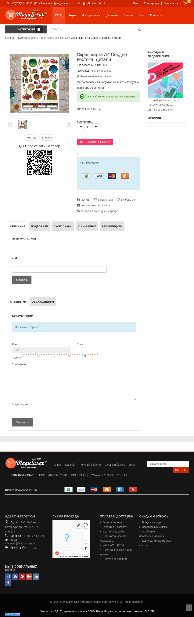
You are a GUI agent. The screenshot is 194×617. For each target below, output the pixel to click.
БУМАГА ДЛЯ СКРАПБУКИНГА (108, 475)
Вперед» (47, 137)
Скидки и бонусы (115, 464)
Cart (185, 3)
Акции (72, 15)
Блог (141, 15)
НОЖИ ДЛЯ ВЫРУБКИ (53, 475)
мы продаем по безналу (93, 205)
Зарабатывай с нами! (155, 526)
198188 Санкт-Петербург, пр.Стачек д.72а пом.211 (22, 527)
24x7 (34, 547)
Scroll (189, 607)
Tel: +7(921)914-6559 (19, 3)
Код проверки (20, 404)
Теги (13, 257)
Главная (10, 37)
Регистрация (152, 3)
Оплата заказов (112, 522)
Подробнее (39, 226)
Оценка (16, 357)
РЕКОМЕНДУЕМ (112, 226)
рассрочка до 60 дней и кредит (97, 211)
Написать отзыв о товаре (94, 76)
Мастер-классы (91, 15)
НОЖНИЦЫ (78, 475)
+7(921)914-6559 (33, 536)
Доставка (112, 15)
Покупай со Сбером (115, 558)
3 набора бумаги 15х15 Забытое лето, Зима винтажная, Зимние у (163, 105)
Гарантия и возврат (115, 526)
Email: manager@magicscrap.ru (54, 3)
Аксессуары (63, 226)
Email (80, 344)
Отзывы (18, 301)
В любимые (126, 199)
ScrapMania (103, 70)
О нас (57, 464)
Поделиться (103, 199)
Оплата (128, 15)
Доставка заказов (113, 531)
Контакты (156, 15)
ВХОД (59, 15)
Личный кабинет (91, 464)
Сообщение (19, 364)
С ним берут (87, 226)
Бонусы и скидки (152, 522)
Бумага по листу (28, 37)
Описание (17, 226)
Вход (136, 3)
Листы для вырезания (54, 37)
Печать (83, 199)
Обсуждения (43, 301)
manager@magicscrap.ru (20, 543)
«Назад (31, 137)
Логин (15, 344)
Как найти (71, 464)
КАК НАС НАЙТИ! (113, 545)
